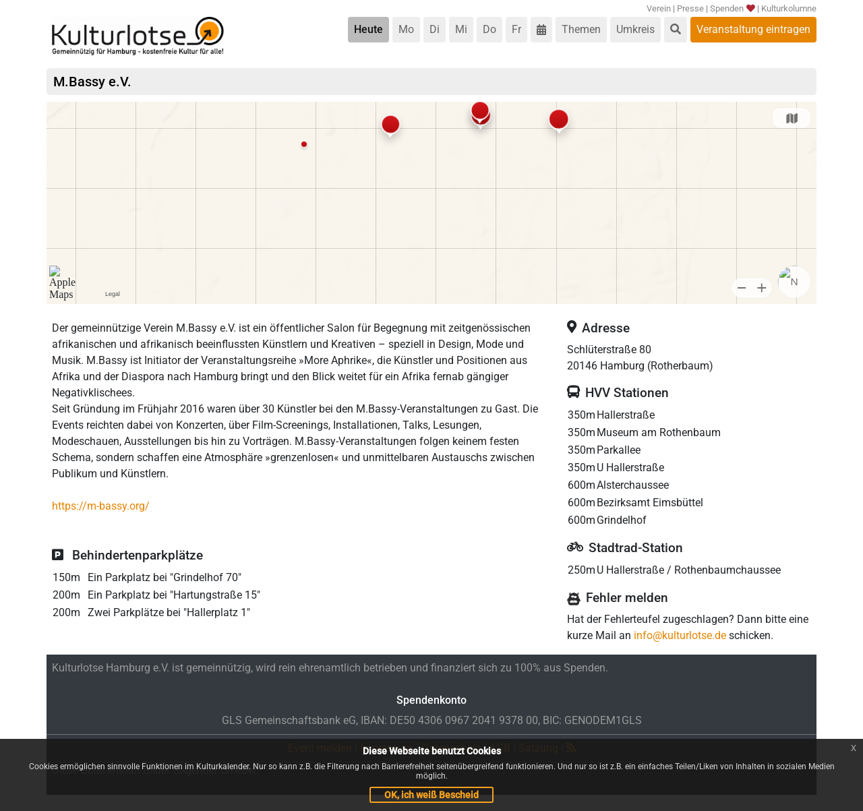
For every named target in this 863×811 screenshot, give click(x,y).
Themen (581, 29)
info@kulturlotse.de (680, 635)
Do (489, 29)
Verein (659, 8)
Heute (368, 29)
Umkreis (635, 29)
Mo (406, 29)
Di (434, 29)
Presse (690, 8)
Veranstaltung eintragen (753, 29)
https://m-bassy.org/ (101, 506)
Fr (516, 29)
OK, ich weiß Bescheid (431, 794)
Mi (461, 29)
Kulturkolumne (788, 8)
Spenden (732, 8)
